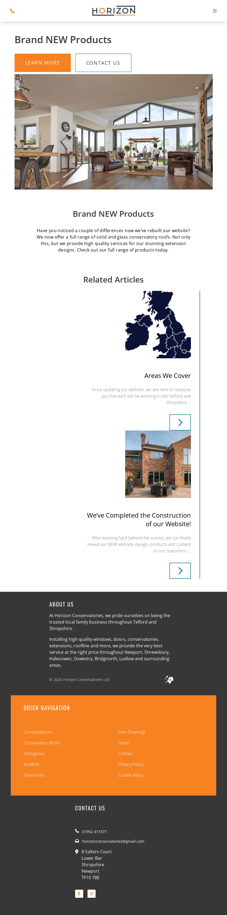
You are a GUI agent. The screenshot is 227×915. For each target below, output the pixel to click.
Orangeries (34, 753)
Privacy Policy (131, 764)
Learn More (42, 62)
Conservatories (38, 732)
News (123, 743)
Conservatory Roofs (42, 743)
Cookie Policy (131, 775)
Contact (125, 753)
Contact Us (103, 63)
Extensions (34, 775)
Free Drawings (131, 732)
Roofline (31, 764)
